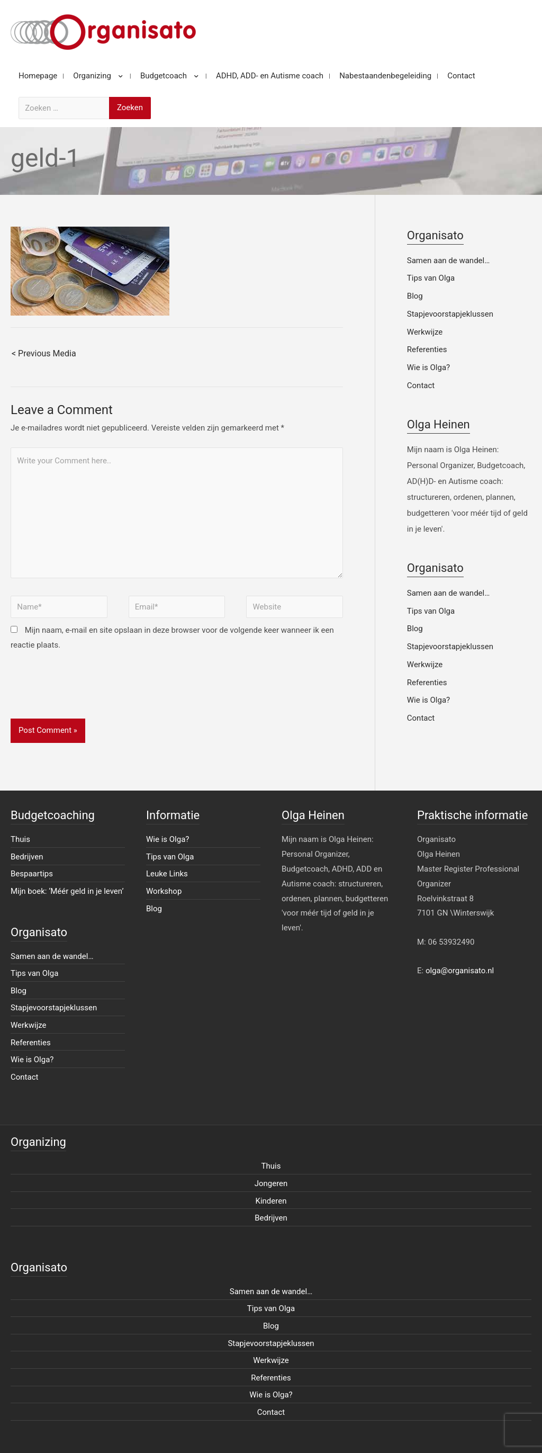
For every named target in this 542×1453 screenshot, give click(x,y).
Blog (415, 296)
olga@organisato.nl (460, 970)
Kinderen (271, 1201)
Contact (421, 385)
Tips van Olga (431, 278)
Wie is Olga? (428, 367)
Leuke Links (167, 873)
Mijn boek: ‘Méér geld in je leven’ (67, 891)
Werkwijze (425, 332)
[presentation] (91, 692)
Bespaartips (32, 873)
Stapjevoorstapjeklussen (450, 314)
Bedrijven (27, 857)
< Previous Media (44, 353)
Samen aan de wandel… (448, 260)
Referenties (427, 349)
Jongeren (271, 1183)
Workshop (164, 891)
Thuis (20, 839)
